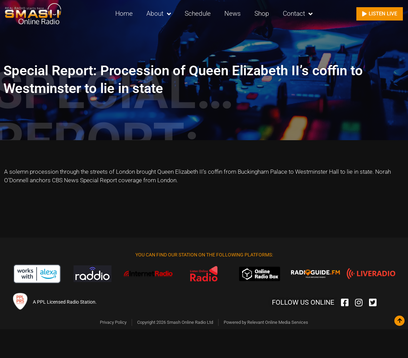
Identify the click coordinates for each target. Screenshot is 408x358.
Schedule (198, 13)
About (158, 14)
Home (124, 13)
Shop (261, 13)
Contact (298, 14)
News (232, 13)
